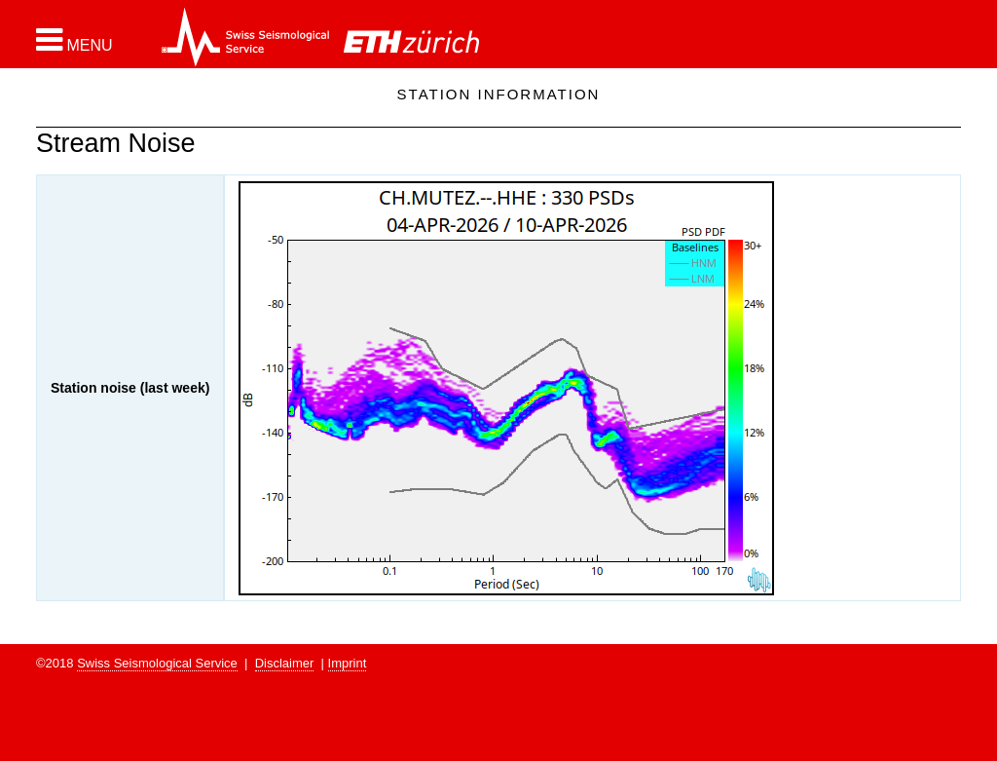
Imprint (347, 663)
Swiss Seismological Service (157, 663)
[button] (74, 40)
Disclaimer (284, 663)
